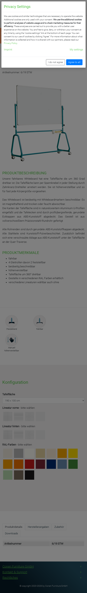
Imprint (8, 49)
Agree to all (74, 62)
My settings (76, 49)
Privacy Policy (10, 43)
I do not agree (55, 62)
